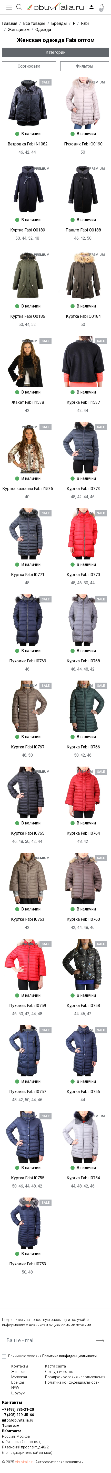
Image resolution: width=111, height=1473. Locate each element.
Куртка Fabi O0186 (27, 316)
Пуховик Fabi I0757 (27, 1091)
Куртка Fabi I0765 (27, 833)
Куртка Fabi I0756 (83, 1091)
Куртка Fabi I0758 (83, 1005)
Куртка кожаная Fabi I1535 (27, 488)
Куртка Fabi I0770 (83, 574)
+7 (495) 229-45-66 (18, 1415)
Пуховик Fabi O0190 (83, 144)
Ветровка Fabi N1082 (28, 144)
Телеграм (10, 1426)
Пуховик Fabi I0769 (27, 661)
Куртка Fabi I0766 (83, 747)
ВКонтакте (11, 1431)
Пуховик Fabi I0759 (27, 1005)
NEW (15, 1388)
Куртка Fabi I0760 (83, 919)
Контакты (19, 1366)
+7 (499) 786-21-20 (18, 1409)
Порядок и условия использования (75, 1377)
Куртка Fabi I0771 (27, 574)
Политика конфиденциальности (69, 1356)
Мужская (19, 1377)
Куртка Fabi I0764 (83, 833)
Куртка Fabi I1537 (83, 402)
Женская (18, 1372)
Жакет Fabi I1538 (28, 402)
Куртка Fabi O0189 (27, 230)
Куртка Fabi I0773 (83, 488)
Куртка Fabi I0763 (27, 919)
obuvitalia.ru (25, 1462)
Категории (55, 52)
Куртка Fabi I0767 (27, 747)
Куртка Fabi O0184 (83, 316)
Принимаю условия (52, 1356)
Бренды (17, 1382)
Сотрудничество (59, 1372)
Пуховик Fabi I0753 (27, 1264)
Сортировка (29, 66)
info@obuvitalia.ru (17, 1420)
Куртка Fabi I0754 (83, 1177)
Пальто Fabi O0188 (83, 230)
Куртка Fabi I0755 (27, 1177)
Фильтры (84, 66)
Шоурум (18, 1393)
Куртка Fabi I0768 (83, 661)
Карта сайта (55, 1366)
